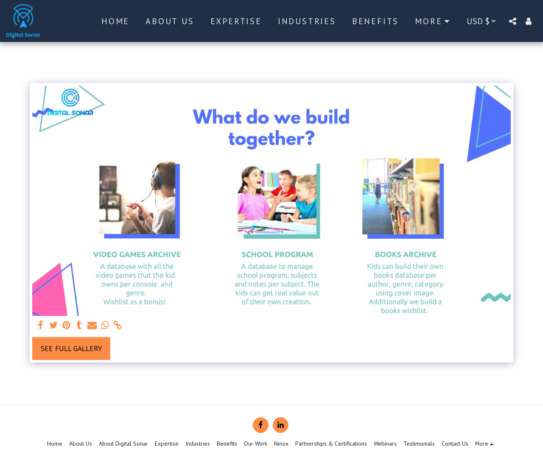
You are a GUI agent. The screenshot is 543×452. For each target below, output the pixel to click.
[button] (512, 21)
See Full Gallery (71, 348)
